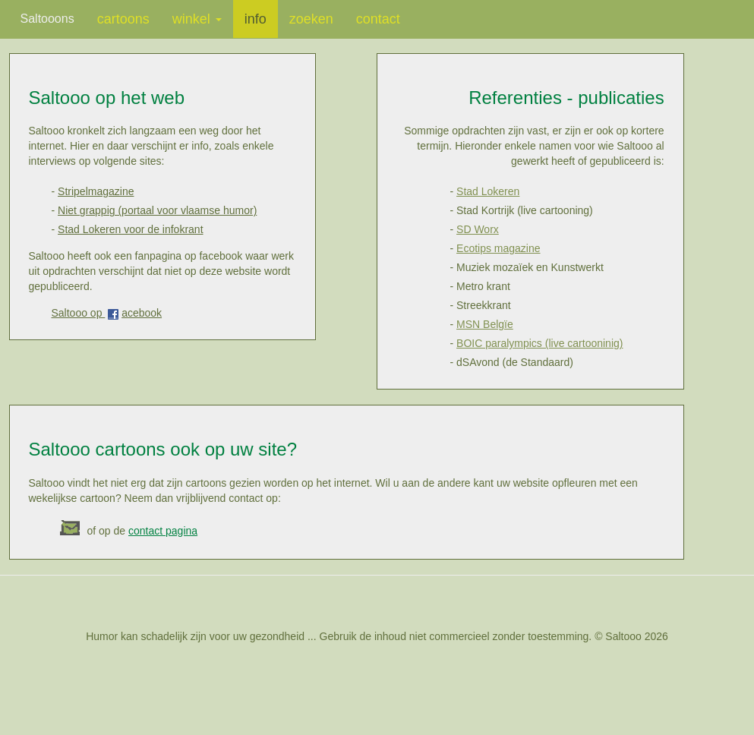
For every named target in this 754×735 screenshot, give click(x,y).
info (255, 19)
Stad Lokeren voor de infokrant (130, 229)
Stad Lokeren (487, 191)
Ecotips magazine (498, 248)
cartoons (123, 19)
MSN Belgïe (484, 324)
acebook (141, 313)
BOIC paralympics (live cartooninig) (539, 343)
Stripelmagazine (96, 191)
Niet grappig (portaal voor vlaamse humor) (157, 210)
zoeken (311, 19)
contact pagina (162, 531)
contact (378, 19)
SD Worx (477, 229)
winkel (197, 19)
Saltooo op (79, 313)
